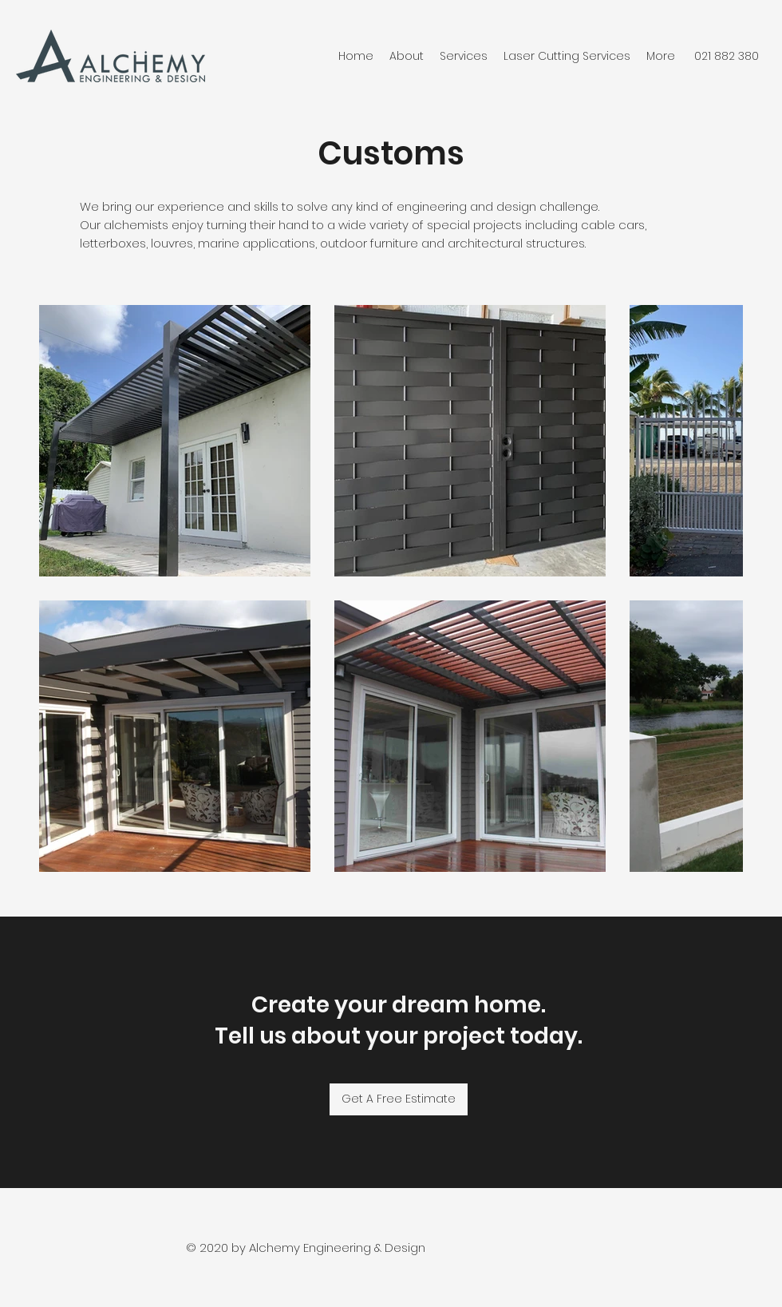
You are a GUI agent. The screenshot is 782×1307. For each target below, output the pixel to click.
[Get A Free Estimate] (399, 1099)
